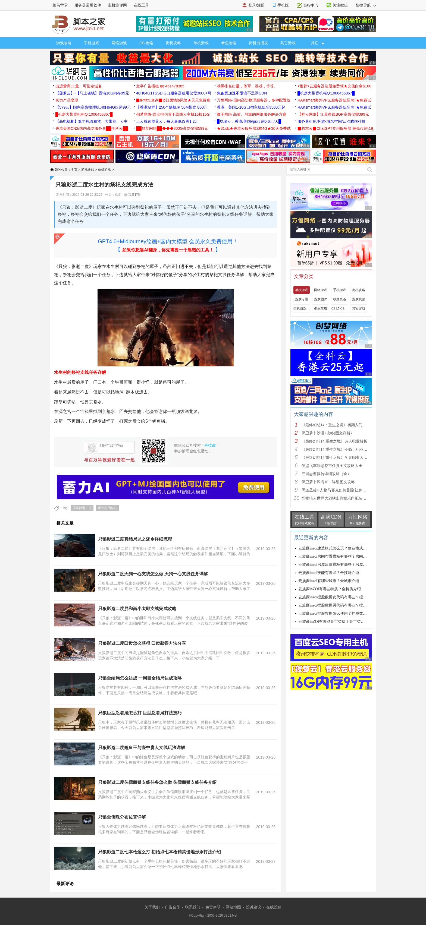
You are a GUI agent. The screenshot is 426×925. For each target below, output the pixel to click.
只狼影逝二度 (82, 508)
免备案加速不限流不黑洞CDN (242, 93)
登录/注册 (256, 5)
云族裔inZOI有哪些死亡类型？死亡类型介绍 (335, 622)
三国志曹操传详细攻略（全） (326, 474)
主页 (74, 170)
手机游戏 (91, 43)
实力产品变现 (66, 100)
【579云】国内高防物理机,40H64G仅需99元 (93, 107)
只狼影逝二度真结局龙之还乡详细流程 (135, 539)
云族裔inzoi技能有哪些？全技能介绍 (328, 573)
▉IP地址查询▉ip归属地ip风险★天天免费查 (173, 100)
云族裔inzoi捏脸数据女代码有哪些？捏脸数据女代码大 (344, 597)
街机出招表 (258, 43)
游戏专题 (301, 299)
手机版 (283, 5)
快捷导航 (366, 5)
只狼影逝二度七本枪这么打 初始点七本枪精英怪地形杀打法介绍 (159, 852)
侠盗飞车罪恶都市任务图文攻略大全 (332, 466)
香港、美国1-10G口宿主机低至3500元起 (251, 107)
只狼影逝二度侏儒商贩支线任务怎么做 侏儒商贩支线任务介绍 (157, 782)
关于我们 (152, 907)
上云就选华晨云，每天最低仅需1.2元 (167, 121)
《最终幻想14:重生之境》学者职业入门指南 (338, 458)
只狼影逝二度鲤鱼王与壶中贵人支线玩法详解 (141, 747)
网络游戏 (119, 43)
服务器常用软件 (87, 5)
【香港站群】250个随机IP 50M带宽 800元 (172, 107)
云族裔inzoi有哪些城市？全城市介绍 (328, 581)
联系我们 (192, 907)
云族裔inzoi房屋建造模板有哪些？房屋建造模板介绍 (342, 565)
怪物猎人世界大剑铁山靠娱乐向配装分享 (336, 498)
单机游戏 (201, 43)
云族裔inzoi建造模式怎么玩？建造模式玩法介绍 (338, 548)
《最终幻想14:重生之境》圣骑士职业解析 (336, 449)
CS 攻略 (146, 43)
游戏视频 (358, 299)
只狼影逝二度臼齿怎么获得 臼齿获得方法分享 (142, 643)
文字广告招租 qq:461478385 (160, 86)
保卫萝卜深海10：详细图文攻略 (328, 482)
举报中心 (310, 5)
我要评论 (132, 195)
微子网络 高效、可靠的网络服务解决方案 (251, 114)
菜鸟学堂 (60, 5)
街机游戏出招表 (301, 308)
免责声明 (213, 907)
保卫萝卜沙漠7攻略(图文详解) (327, 433)
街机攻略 (173, 43)
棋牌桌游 (339, 299)
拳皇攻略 (228, 43)
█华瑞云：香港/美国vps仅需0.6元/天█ (249, 121)
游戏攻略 (63, 43)
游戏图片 (320, 299)
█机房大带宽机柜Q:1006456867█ (326, 93)
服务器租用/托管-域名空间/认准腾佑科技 (331, 121)
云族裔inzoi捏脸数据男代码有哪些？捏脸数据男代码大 (344, 605)
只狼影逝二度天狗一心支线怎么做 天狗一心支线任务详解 (153, 574)
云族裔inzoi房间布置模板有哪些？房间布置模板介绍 (342, 556)
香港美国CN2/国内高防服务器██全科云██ (91, 128)
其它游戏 (288, 43)
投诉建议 (253, 907)
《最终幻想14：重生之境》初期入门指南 (336, 425)
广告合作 (172, 907)
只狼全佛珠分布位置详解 (122, 817)
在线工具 (141, 5)
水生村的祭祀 (107, 508)
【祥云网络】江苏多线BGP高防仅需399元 (333, 114)
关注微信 (340, 5)
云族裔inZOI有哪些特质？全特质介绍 (329, 589)
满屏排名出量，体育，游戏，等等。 (247, 86)
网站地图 (233, 907)
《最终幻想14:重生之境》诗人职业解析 (334, 441)
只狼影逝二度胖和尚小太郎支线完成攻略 (137, 608)
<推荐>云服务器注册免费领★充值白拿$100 (334, 86)
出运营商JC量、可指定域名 (78, 86)
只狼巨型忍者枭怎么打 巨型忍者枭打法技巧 (140, 713)
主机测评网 (117, 5)
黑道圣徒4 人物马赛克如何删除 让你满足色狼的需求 (345, 490)
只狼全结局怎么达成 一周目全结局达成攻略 (140, 678)
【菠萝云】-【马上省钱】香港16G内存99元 (92, 93)
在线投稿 (273, 907)
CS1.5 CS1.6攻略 (339, 308)
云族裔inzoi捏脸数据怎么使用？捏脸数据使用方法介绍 (344, 613)
